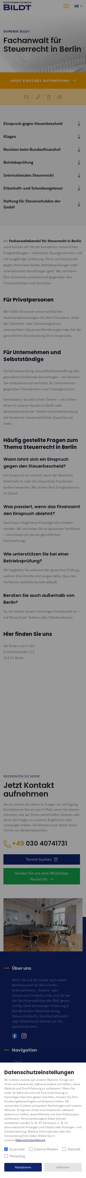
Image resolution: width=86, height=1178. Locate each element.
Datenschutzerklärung (30, 1140)
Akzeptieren (23, 1167)
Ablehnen (63, 1167)
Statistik (74, 1149)
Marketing (17, 1156)
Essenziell (17, 1149)
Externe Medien (46, 1149)
